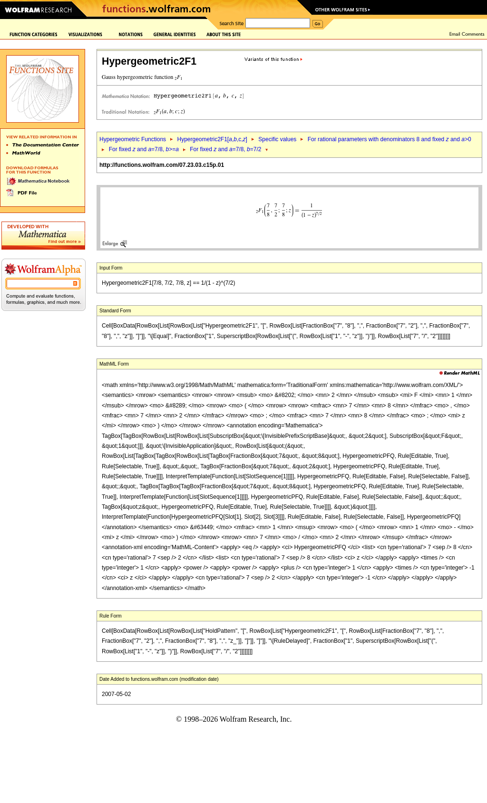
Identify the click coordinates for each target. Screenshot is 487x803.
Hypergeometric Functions (132, 139)
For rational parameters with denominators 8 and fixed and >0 (389, 139)
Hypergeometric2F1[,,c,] (212, 139)
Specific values (277, 139)
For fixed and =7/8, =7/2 (225, 149)
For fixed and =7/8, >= (144, 149)
